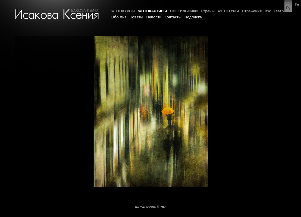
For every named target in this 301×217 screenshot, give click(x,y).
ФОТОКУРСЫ (123, 11)
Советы (136, 17)
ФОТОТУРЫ (228, 11)
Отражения (252, 11)
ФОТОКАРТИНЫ (152, 11)
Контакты (173, 17)
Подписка (193, 17)
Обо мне (118, 17)
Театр (279, 11)
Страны (208, 11)
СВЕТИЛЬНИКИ (184, 11)
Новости (153, 17)
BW (268, 11)
